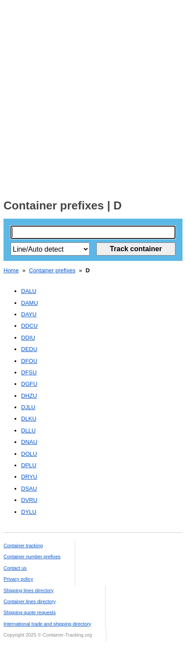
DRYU (29, 476)
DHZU (29, 395)
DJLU (28, 407)
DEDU (29, 349)
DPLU (28, 465)
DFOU (29, 361)
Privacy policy (18, 579)
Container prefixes (52, 270)
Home (11, 270)
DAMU (29, 303)
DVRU (29, 500)
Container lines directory (30, 601)
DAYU (28, 314)
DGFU (29, 384)
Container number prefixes (32, 556)
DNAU (29, 442)
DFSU (28, 372)
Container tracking (23, 545)
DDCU (29, 325)
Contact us (15, 568)
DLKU (28, 418)
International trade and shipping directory (47, 623)
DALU (28, 291)
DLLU (28, 430)
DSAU (29, 488)
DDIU (28, 337)
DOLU (29, 454)
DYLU (28, 512)
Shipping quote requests (30, 612)
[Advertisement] (93, 97)
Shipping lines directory (29, 590)
